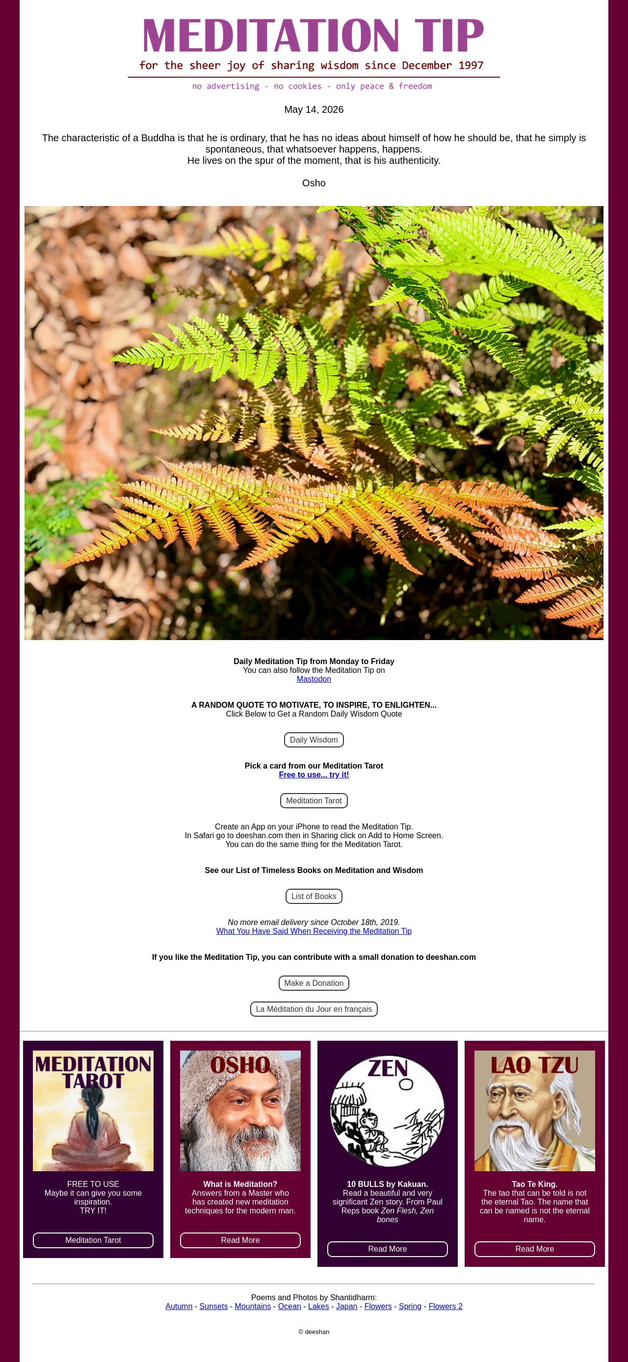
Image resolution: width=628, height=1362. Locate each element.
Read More (240, 1240)
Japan (347, 1306)
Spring (410, 1306)
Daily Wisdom (314, 740)
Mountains (253, 1306)
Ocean (289, 1306)
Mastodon (314, 679)
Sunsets (214, 1306)
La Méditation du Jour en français (314, 1009)
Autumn (178, 1306)
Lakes (318, 1306)
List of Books (314, 896)
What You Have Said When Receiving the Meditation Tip (314, 931)
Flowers (378, 1306)
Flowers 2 (445, 1306)
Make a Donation (314, 983)
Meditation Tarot (314, 801)
